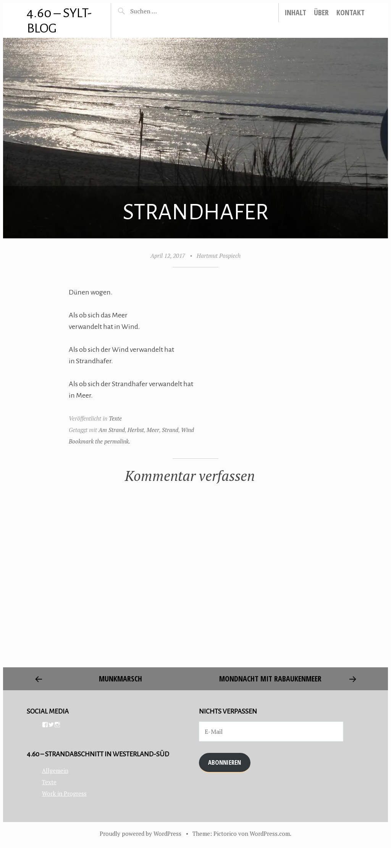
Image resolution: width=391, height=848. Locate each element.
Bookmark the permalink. (99, 441)
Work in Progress (64, 793)
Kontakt (350, 12)
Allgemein (55, 770)
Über (321, 12)
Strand (170, 430)
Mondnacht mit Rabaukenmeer (270, 678)
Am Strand (112, 430)
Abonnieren (224, 762)
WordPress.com (270, 833)
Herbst (136, 430)
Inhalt (295, 12)
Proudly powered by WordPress (140, 833)
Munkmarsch (120, 678)
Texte (115, 418)
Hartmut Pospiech (219, 255)
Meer (153, 430)
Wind (187, 430)
